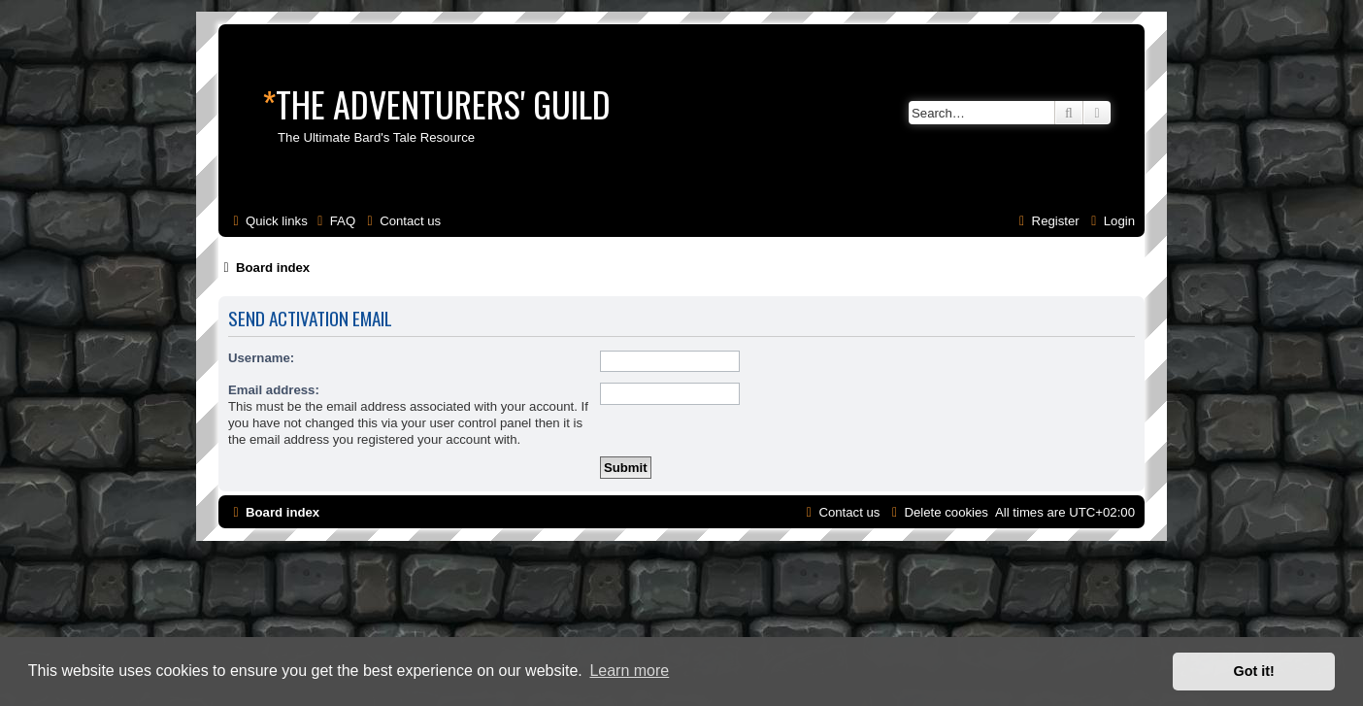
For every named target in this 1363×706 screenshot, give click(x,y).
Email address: (273, 390)
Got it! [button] (1254, 671)
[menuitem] (334, 221)
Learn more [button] (629, 670)
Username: (261, 358)
